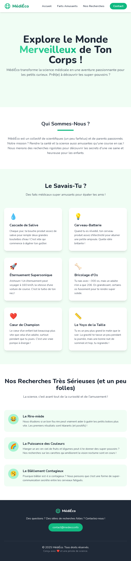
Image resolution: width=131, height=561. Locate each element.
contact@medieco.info (66, 527)
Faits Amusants (67, 6)
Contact (118, 6)
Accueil (47, 6)
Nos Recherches (93, 6)
